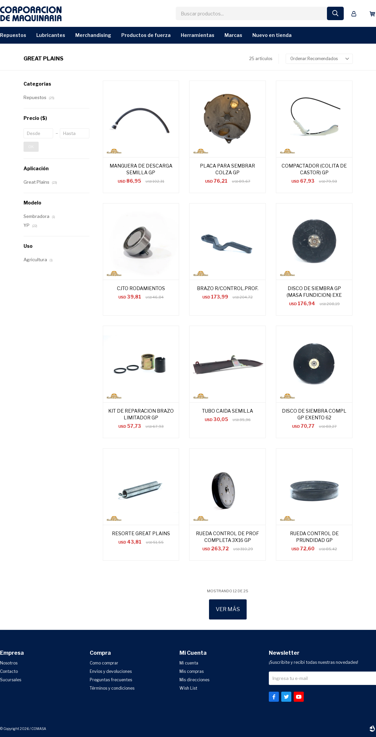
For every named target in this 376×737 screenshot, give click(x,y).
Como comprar (104, 662)
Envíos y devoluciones (111, 671)
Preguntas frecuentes (111, 679)
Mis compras (191, 671)
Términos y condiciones (112, 688)
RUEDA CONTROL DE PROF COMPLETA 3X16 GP (227, 537)
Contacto (9, 671)
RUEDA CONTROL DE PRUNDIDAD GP (314, 537)
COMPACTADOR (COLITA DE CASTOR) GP (314, 169)
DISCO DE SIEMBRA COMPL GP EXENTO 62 (314, 414)
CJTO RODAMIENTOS (141, 288)
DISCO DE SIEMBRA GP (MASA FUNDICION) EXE (314, 291)
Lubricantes (50, 35)
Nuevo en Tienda (272, 35)
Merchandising (93, 35)
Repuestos (13, 35)
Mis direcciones (194, 679)
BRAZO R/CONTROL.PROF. (227, 288)
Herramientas (197, 35)
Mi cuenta (188, 662)
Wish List (188, 688)
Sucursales (10, 679)
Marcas (233, 35)
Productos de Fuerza (146, 35)
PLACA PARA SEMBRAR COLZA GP (227, 169)
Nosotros (8, 662)
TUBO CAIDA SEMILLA (227, 411)
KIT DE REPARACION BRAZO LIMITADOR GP (141, 414)
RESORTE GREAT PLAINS (141, 533)
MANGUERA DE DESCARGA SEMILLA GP (141, 169)
